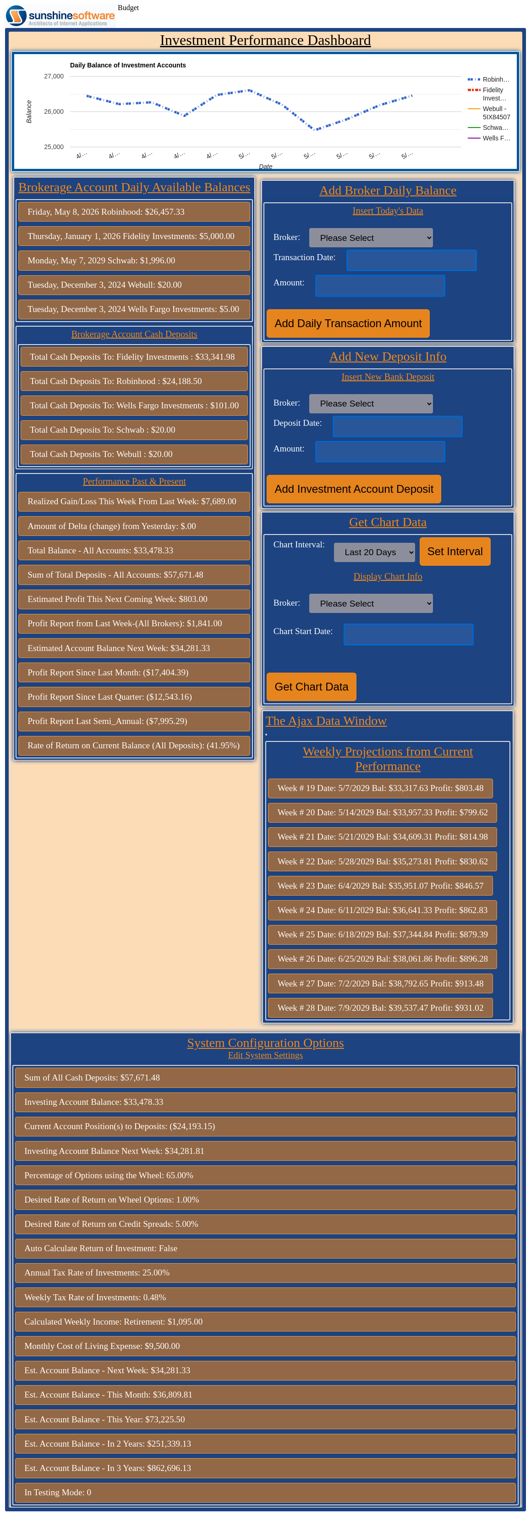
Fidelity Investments (159, 236)
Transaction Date (304, 257)
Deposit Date (297, 423)
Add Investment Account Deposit (353, 489)
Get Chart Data (311, 686)
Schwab (122, 260)
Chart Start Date (302, 631)
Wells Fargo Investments (171, 309)
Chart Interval (298, 544)
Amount (288, 282)
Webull (140, 285)
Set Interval (455, 551)
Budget (128, 7)
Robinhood (120, 212)
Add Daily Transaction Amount (348, 323)
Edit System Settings (265, 1055)
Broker (286, 237)
